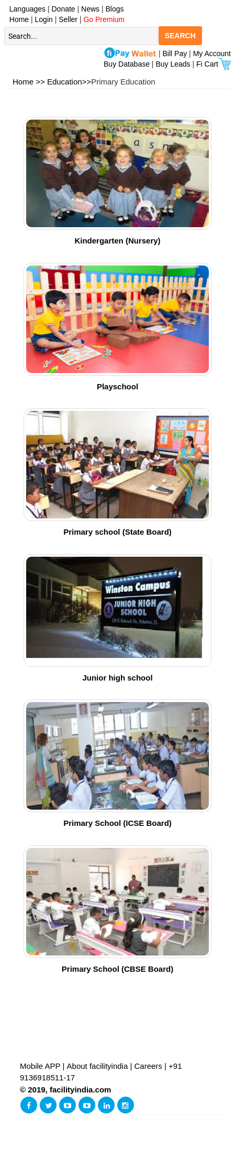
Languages (25, 9)
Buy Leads (172, 64)
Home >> (29, 81)
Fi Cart (213, 64)
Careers (148, 1065)
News (91, 9)
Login (44, 19)
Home (17, 19)
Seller (68, 19)
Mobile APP (41, 1065)
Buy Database (127, 64)
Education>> (69, 81)
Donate (63, 9)
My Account (212, 53)
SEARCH (180, 35)
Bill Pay (176, 53)
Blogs (115, 9)
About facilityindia (98, 1065)
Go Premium (104, 19)
